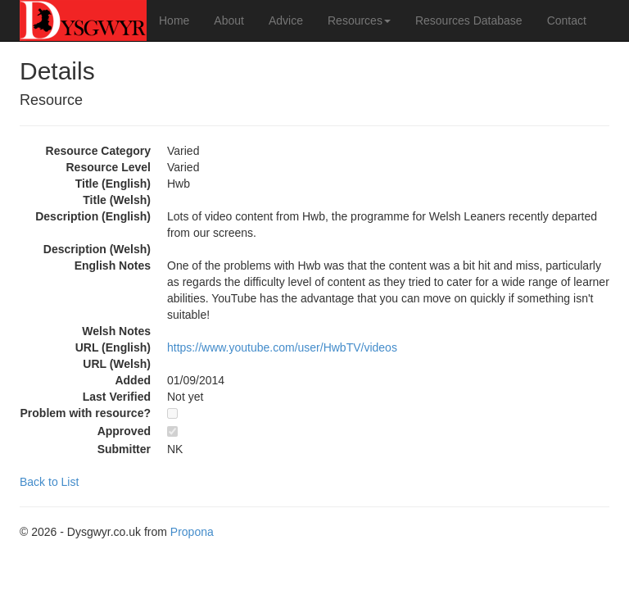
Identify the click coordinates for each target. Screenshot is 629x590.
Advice (286, 20)
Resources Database (469, 20)
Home (174, 20)
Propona (192, 531)
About (229, 20)
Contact (566, 20)
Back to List (49, 481)
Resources (359, 20)
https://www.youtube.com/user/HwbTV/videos (282, 347)
